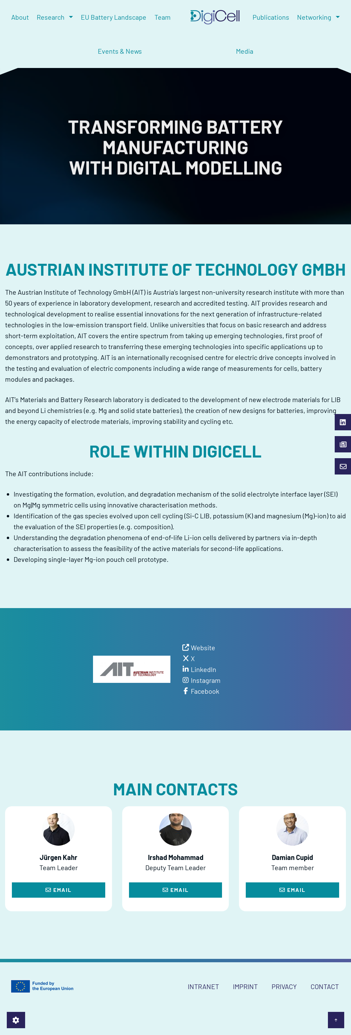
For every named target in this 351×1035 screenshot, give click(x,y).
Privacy (284, 986)
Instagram (206, 680)
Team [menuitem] (162, 17)
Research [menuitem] (50, 17)
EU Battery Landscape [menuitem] (113, 17)
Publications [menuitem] (271, 17)
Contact (325, 986)
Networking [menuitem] (314, 17)
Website (203, 647)
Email (58, 889)
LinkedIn (203, 669)
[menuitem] (211, 17)
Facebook (205, 691)
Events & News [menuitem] (120, 51)
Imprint (245, 986)
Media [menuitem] (244, 51)
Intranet (203, 986)
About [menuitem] (20, 17)
